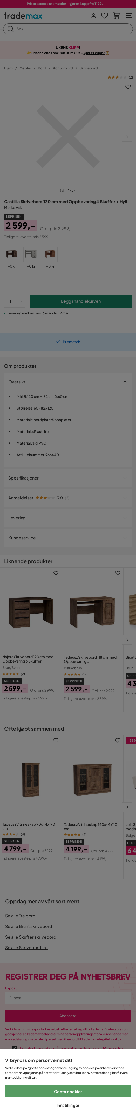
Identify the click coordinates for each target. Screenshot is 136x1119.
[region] (68, 1084)
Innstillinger (68, 1105)
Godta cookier (68, 1091)
